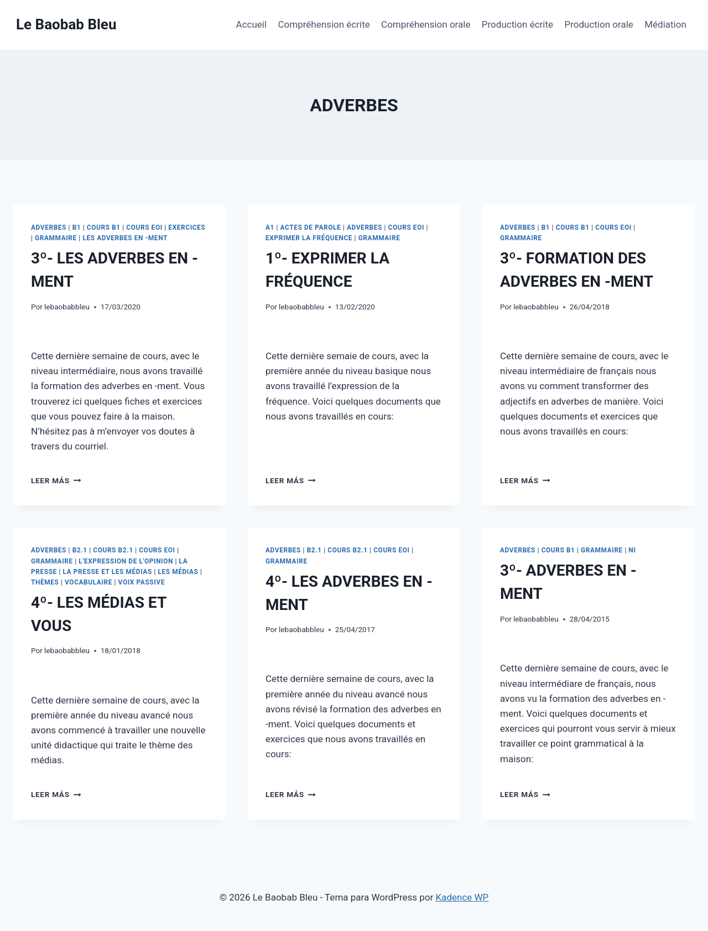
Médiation (665, 24)
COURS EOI (144, 227)
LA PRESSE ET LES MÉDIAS (107, 572)
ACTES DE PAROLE (310, 227)
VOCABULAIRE (88, 582)
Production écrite (517, 24)
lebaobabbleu (67, 306)
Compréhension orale (425, 24)
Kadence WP (461, 897)
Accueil (251, 24)
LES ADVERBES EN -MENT (125, 238)
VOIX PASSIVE (141, 582)
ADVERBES (48, 227)
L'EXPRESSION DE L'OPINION (126, 561)
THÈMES (45, 582)
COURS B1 (104, 227)
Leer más (56, 480)
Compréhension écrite (324, 24)
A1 (270, 227)
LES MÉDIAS (178, 572)
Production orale (598, 24)
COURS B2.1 (113, 550)
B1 (76, 227)
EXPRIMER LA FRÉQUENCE (309, 238)
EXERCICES (186, 227)
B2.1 (79, 550)
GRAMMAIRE (56, 238)
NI (632, 550)
